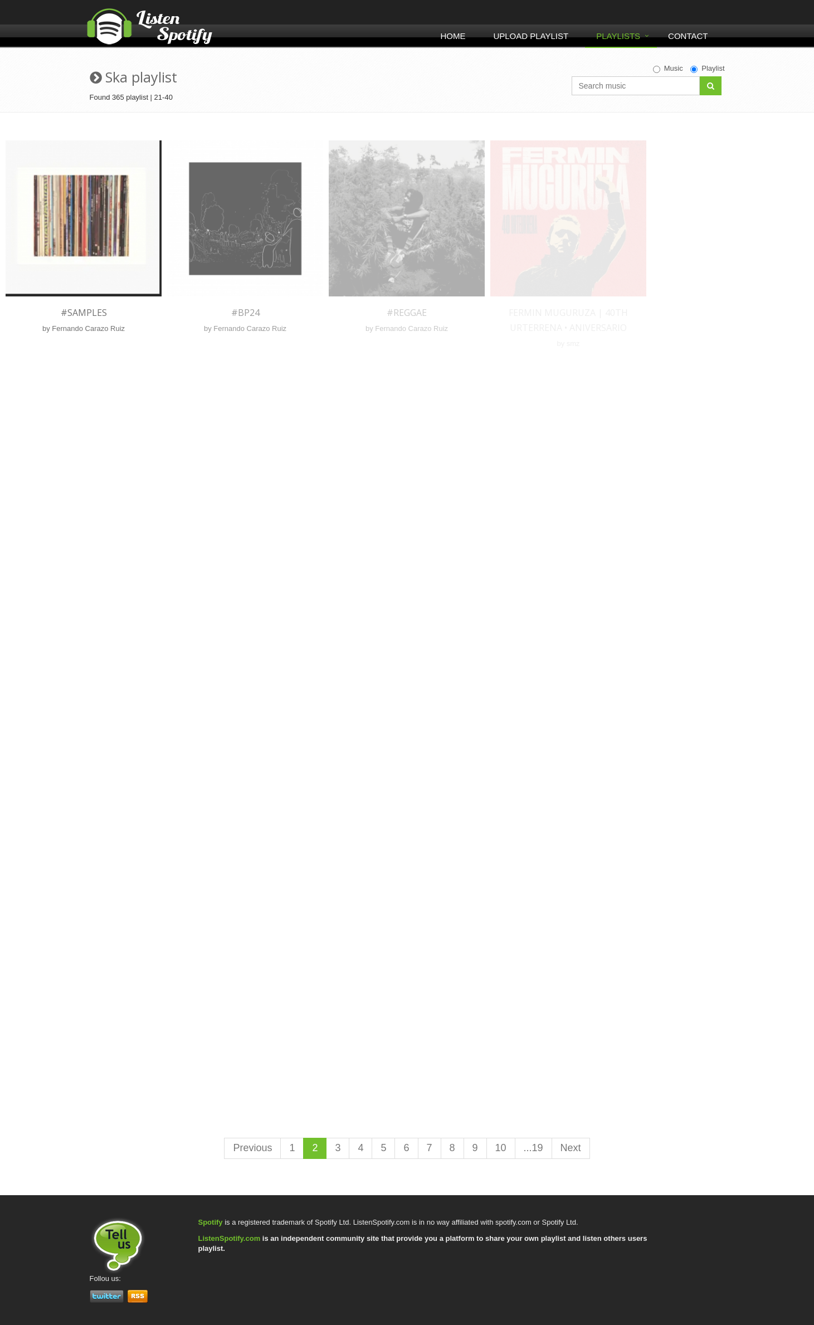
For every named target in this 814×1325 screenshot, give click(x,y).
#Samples (84, 312)
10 (500, 1147)
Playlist (707, 68)
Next (570, 1147)
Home (452, 36)
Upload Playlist (530, 36)
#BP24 (245, 312)
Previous (252, 1147)
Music (668, 68)
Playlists (618, 36)
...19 (533, 1147)
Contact (688, 36)
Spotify (210, 1222)
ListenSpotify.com (229, 1238)
